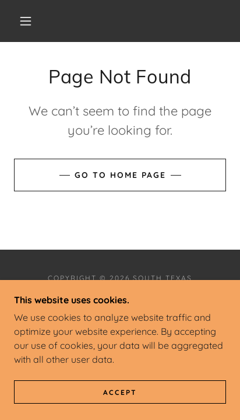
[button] (25, 21)
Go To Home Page (120, 175)
